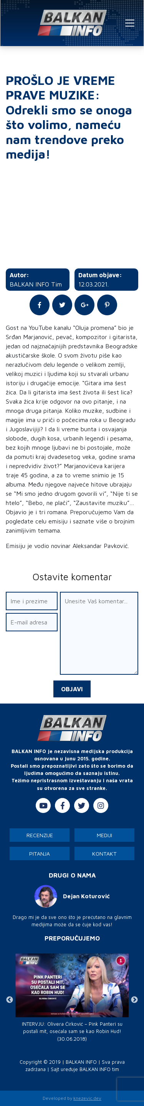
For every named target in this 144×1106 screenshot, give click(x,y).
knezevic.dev (87, 1098)
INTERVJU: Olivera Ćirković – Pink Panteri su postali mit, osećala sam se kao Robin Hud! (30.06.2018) (72, 1031)
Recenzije (39, 835)
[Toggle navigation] (130, 23)
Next (134, 1000)
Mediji (104, 835)
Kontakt (104, 853)
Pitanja (39, 853)
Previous (9, 1000)
